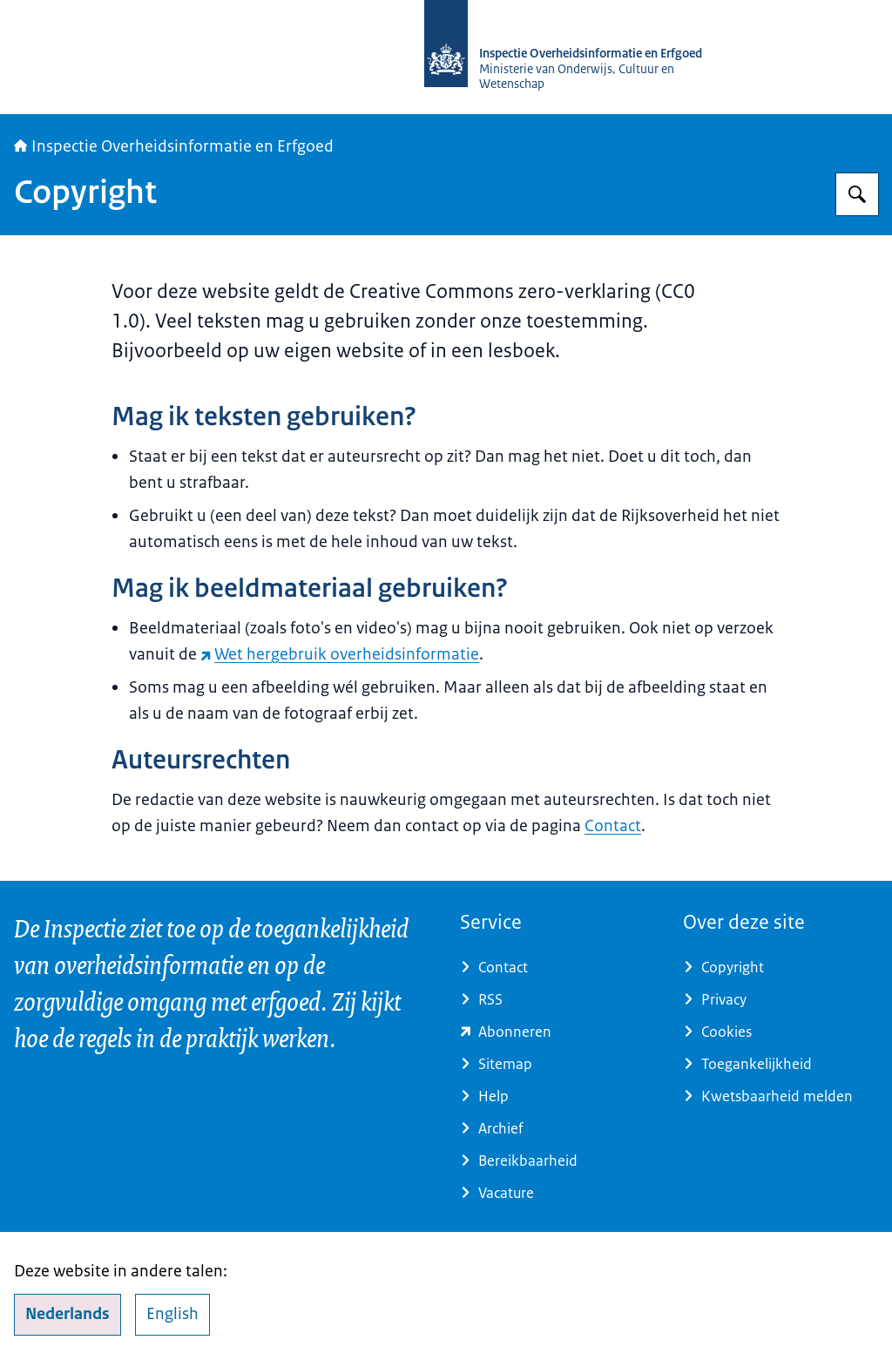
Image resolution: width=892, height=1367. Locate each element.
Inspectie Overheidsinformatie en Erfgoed (174, 146)
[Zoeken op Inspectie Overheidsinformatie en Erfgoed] (857, 194)
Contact (613, 825)
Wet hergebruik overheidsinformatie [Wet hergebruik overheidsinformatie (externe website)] (339, 654)
